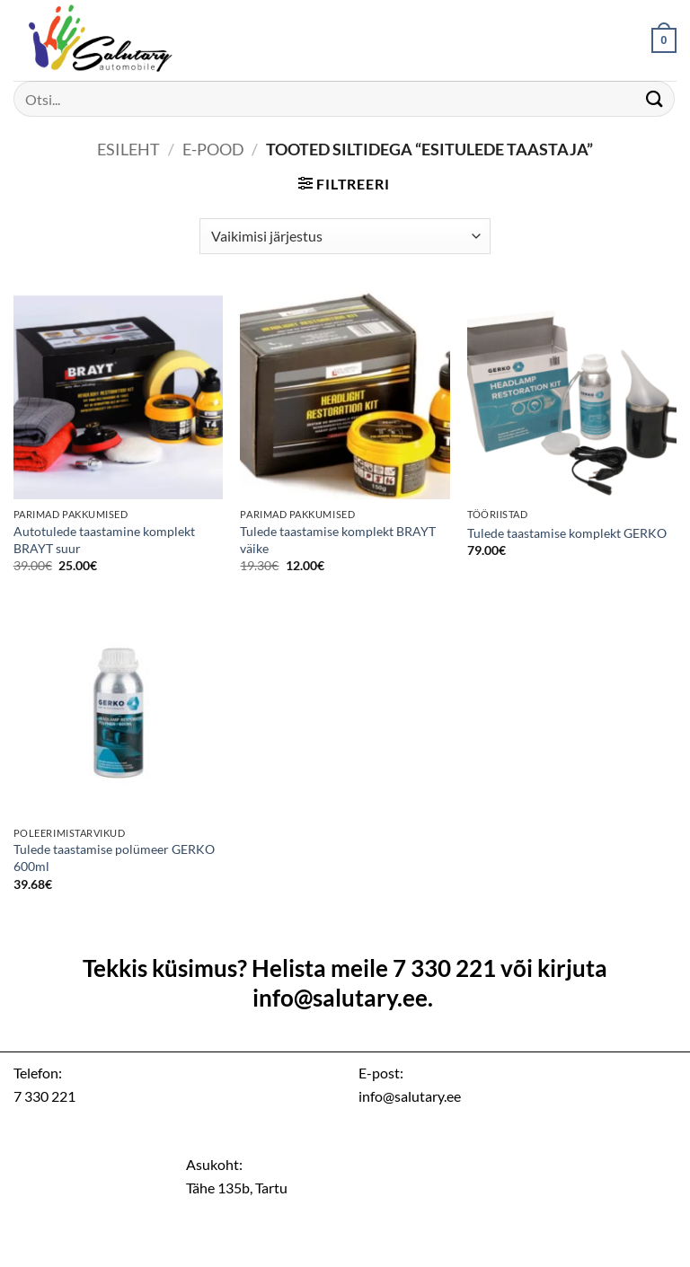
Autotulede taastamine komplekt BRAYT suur (104, 540)
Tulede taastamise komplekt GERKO (567, 533)
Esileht (128, 149)
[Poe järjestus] (344, 236)
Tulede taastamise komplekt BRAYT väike (338, 540)
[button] (664, 40)
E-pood (213, 149)
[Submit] (655, 98)
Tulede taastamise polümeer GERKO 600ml (114, 857)
